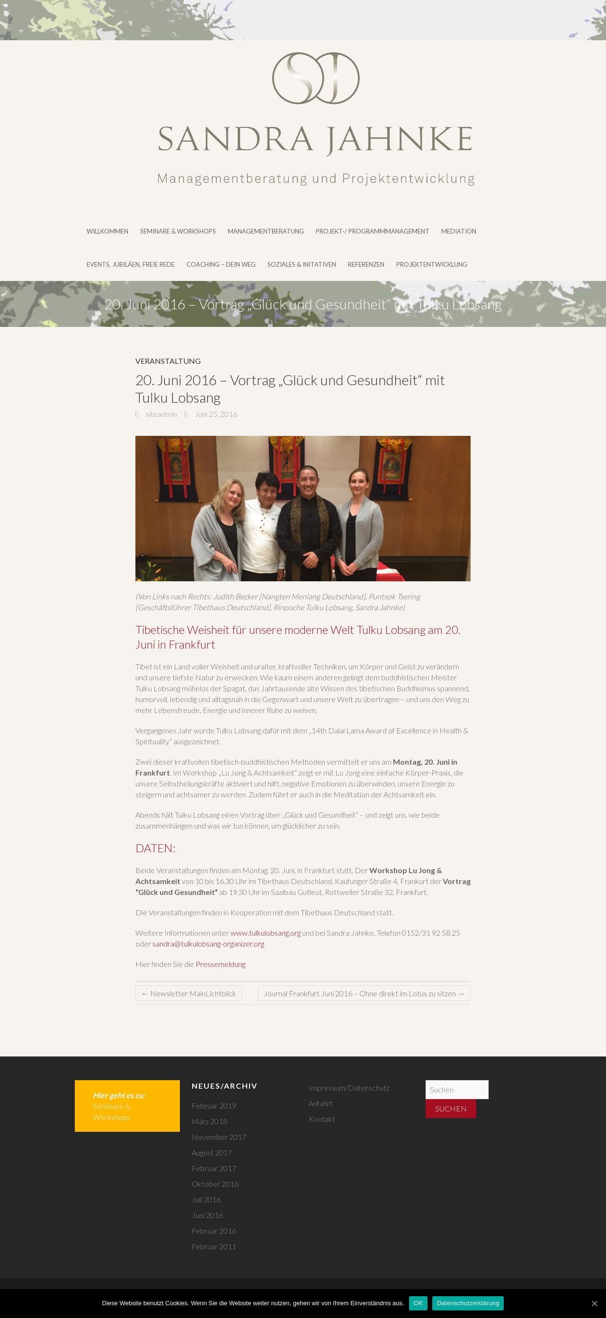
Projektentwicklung (431, 264)
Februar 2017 (214, 1168)
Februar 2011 (214, 1246)
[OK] (594, 1303)
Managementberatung (266, 231)
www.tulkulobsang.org (266, 932)
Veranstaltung (168, 360)
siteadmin (160, 413)
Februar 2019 (214, 1105)
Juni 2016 (207, 1214)
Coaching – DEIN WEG (221, 264)
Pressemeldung (220, 963)
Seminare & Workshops (178, 231)
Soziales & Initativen (301, 264)
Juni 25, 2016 (215, 413)
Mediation (458, 231)
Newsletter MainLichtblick (188, 993)
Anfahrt (321, 1103)
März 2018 (209, 1121)
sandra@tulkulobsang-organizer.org (208, 943)
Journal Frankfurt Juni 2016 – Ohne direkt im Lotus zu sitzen (364, 993)
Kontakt (322, 1118)
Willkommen (107, 231)
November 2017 (219, 1136)
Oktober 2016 (215, 1183)
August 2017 (212, 1152)
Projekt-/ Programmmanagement (372, 231)
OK (418, 1303)
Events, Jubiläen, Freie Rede (131, 264)
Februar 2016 (214, 1230)
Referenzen (366, 264)
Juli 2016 (206, 1199)
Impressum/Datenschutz (349, 1087)
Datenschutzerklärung (468, 1303)
